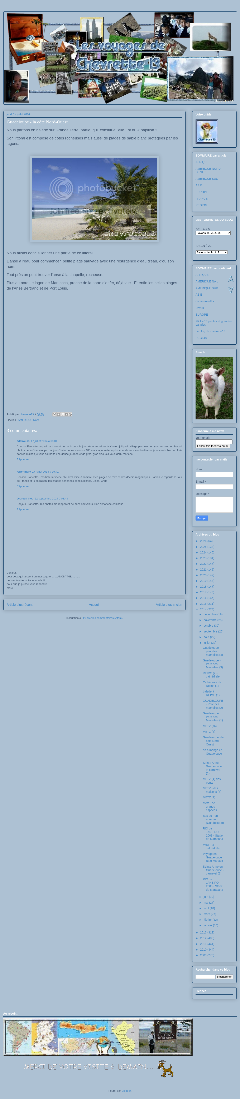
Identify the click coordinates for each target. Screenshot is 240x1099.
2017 (203, 592)
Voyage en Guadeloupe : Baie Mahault (213, 857)
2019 (203, 580)
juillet (207, 642)
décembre (210, 614)
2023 (203, 558)
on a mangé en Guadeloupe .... (212, 753)
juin (206, 896)
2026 (203, 541)
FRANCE (202, 198)
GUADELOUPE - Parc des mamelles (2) (213, 704)
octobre (208, 625)
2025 (203, 546)
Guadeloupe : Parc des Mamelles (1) (213, 717)
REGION (201, 205)
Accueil (94, 604)
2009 (203, 955)
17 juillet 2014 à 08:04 (44, 441)
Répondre (23, 459)
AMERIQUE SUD (207, 178)
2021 (203, 569)
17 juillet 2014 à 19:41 (45, 471)
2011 (203, 944)
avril (206, 908)
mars (207, 914)
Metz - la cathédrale (211, 846)
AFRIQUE (202, 162)
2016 (203, 598)
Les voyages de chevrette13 (58, 23)
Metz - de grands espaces (210, 806)
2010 (203, 949)
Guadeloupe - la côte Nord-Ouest (213, 741)
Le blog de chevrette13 (210, 331)
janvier (208, 925)
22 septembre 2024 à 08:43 (51, 498)
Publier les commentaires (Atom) (103, 618)
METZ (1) (209, 797)
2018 (203, 586)
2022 (203, 563)
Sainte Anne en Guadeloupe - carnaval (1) (213, 870)
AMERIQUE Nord (28, 420)
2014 (203, 609)
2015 (203, 603)
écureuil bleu (25, 498)
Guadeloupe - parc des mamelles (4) (213, 651)
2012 (203, 938)
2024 (203, 552)
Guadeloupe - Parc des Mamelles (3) (213, 664)
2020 (203, 575)
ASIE (199, 185)
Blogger (126, 1090)
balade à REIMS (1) (211, 693)
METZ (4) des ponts (212, 780)
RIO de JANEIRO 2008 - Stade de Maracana (213, 834)
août (206, 637)
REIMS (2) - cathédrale (211, 674)
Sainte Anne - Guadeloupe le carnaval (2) (212, 768)
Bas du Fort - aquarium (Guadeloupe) (213, 819)
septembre (210, 631)
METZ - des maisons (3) (212, 790)
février (207, 919)
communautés (205, 301)
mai (206, 902)
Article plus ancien (169, 604)
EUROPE (202, 192)
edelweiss (23, 441)
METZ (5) (209, 731)
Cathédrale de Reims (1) (212, 684)
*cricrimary (24, 471)
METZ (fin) (210, 726)
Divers (200, 308)
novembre (210, 620)
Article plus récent (20, 604)
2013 (203, 932)
